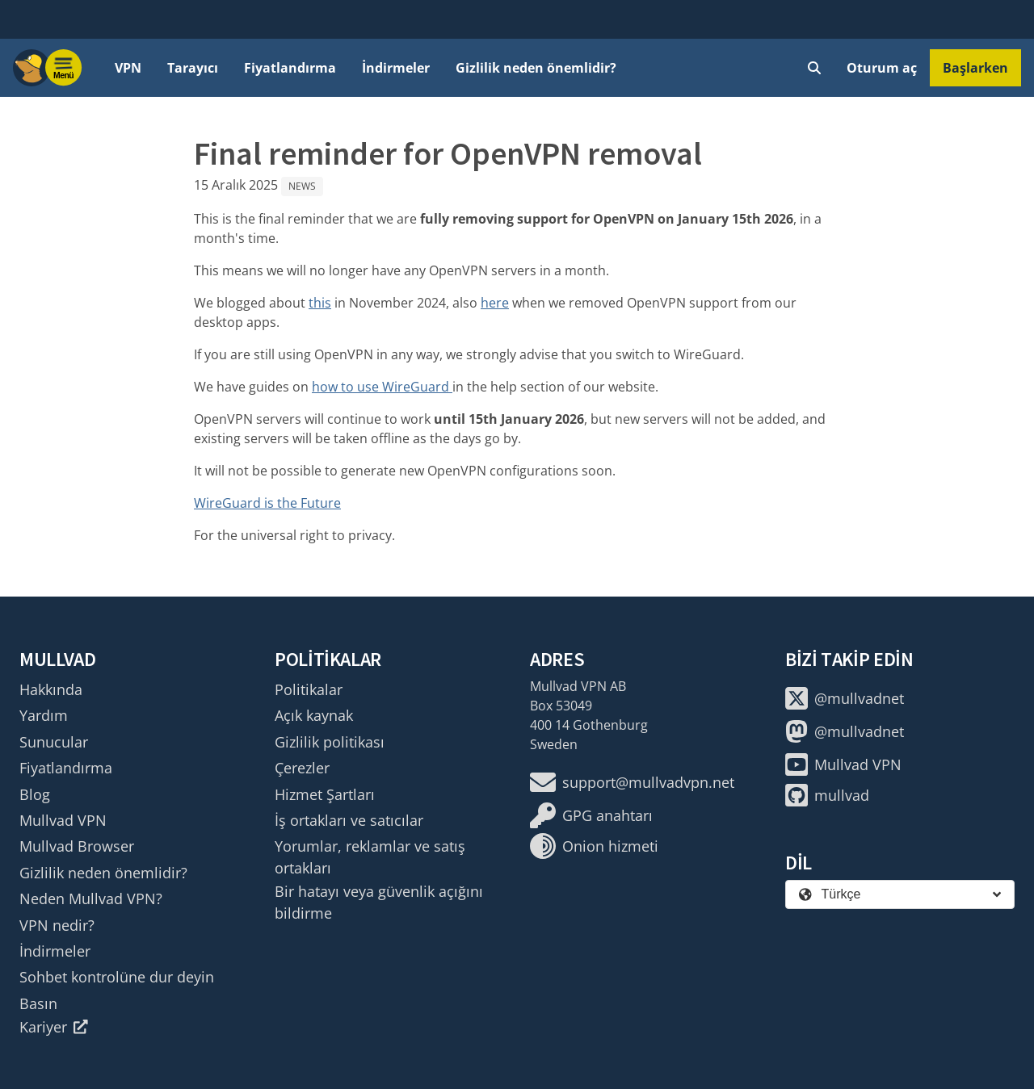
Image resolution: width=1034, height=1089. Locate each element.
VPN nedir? (57, 925)
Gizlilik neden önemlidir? (536, 68)
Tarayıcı (192, 68)
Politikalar (309, 689)
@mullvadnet (844, 698)
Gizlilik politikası (330, 742)
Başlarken (975, 68)
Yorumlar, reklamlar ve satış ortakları (370, 856)
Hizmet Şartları (325, 794)
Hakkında (50, 689)
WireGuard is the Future (267, 503)
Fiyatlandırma (290, 68)
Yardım (43, 715)
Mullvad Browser (76, 846)
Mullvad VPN (63, 820)
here (495, 303)
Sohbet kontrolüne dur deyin (116, 976)
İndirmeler (396, 68)
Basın (38, 1003)
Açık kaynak (314, 715)
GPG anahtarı (591, 815)
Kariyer (53, 1027)
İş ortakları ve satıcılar (349, 820)
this (320, 303)
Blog (34, 794)
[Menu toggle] (63, 67)
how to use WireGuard (382, 387)
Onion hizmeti (594, 846)
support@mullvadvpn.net (632, 782)
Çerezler (302, 767)
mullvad (827, 795)
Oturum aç (882, 68)
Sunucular (53, 742)
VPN (128, 68)
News (302, 186)
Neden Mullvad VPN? (90, 898)
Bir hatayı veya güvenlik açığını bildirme (379, 902)
